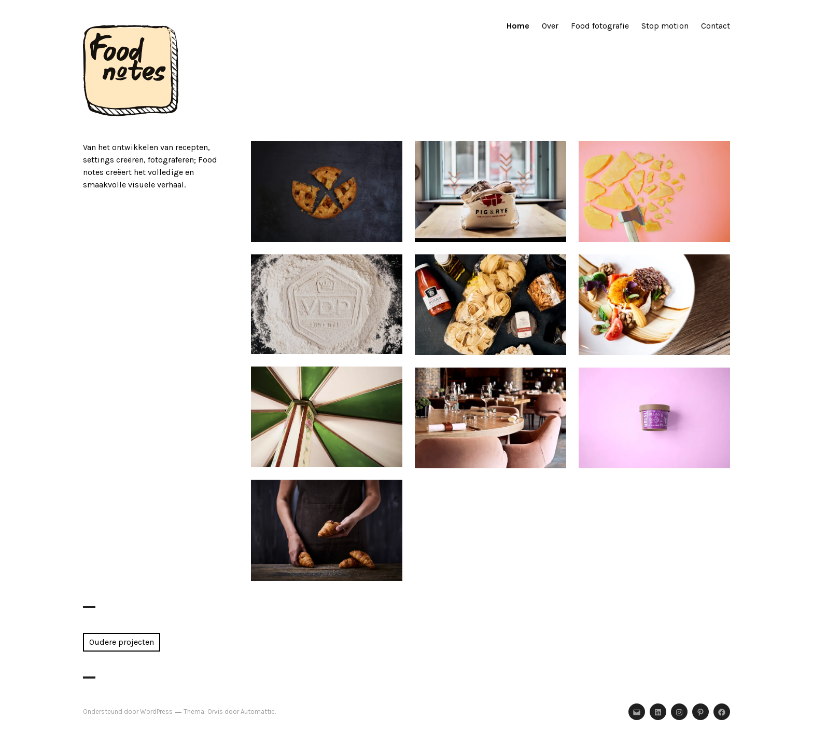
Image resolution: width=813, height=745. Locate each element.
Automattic (258, 711)
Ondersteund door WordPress (128, 711)
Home (518, 26)
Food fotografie (600, 26)
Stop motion (665, 26)
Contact (715, 26)
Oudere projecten (121, 642)
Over (550, 26)
